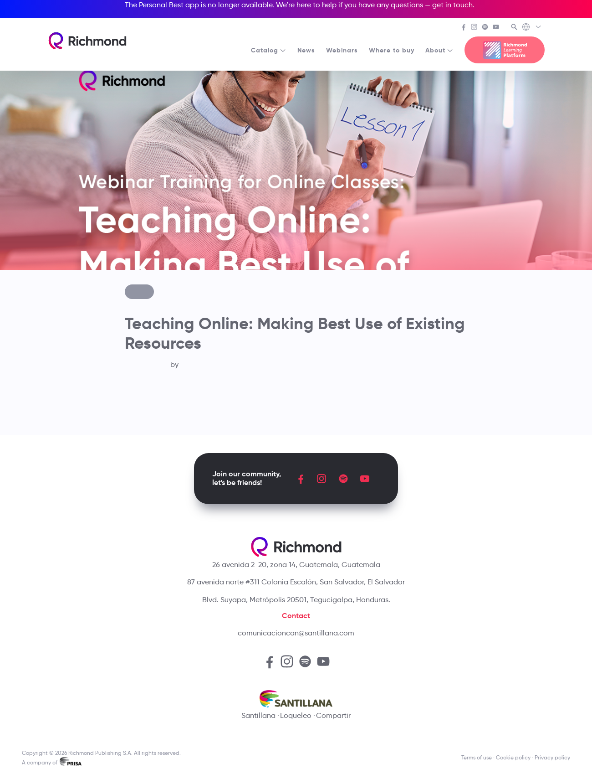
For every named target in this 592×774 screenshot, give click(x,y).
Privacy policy (552, 757)
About (439, 50)
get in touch (452, 4)
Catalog (268, 50)
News (306, 50)
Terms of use (476, 757)
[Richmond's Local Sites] (532, 28)
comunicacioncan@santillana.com (296, 633)
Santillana (258, 715)
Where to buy (391, 50)
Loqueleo (295, 715)
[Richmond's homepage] (87, 40)
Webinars (342, 50)
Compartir (333, 715)
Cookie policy (513, 757)
